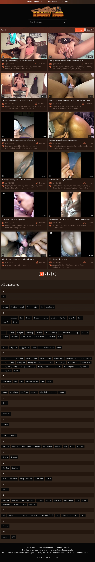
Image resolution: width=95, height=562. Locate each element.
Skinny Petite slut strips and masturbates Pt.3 (19, 60)
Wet (13, 537)
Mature (37, 446)
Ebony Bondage (17, 358)
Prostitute (39, 479)
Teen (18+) (74, 67)
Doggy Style (24, 348)
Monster (80, 446)
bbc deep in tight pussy (58, 259)
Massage (15, 446)
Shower (40, 500)
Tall (4, 515)
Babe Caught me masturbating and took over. (19, 140)
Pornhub (42, 143)
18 (3, 296)
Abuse (56, 558)
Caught (20, 333)
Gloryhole (44, 392)
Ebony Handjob (71, 358)
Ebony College (31, 358)
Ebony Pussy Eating (62, 148)
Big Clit (18, 148)
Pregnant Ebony (26, 479)
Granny (53, 392)
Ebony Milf (21, 362)
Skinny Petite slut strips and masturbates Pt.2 (66, 60)
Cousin (5, 337)
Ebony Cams (63, 2)
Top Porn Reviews (50, 2)
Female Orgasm (10, 67)
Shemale (15, 500)
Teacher (24, 515)
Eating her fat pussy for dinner (60, 180)
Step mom (6, 504)
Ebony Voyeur (83, 366)
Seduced (6, 500)
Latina (76, 265)
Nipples (14, 457)
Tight (76, 515)
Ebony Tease (56, 366)
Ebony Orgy (60, 362)
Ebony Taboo (43, 366)
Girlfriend (24, 392)
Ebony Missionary (17, 188)
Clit (30, 67)
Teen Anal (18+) (47, 515)
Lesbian (8, 146)
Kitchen (5, 425)
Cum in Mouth (39, 337)
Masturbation (16, 69)
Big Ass (54, 106)
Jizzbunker (89, 103)
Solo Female (56, 69)
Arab (28, 307)
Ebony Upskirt (69, 366)
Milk (65, 446)
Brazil (15, 322)
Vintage (5, 526)
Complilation (65, 333)
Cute (7, 227)
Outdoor (15, 468)
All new (29, 2)
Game (5, 392)
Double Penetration (46, 348)
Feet (21, 381)
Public (48, 479)
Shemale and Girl (28, 500)
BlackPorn (42, 64)
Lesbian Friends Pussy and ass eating (63, 140)
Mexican (58, 446)
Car (4, 333)
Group (61, 392)
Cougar (76, 333)
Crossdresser (26, 337)
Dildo (30, 148)
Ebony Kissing (86, 358)
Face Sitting (7, 381)
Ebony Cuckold (45, 358)
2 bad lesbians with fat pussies (13, 219)
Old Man (6, 468)
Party (4, 479)
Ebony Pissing (73, 362)
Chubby (31, 186)
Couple (28, 146)
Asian (36, 307)
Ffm (42, 381)
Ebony (34, 67)
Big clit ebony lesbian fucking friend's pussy (18, 259)
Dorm (34, 348)
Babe (67, 106)
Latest (89, 30)
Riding (5, 489)
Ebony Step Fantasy (28, 366)
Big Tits (72, 318)
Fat (72, 188)
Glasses (34, 392)
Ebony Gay (58, 358)
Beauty (72, 106)
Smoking (57, 500)
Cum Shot (63, 108)
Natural (5, 457)
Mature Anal (47, 446)
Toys (35, 148)
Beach (28, 318)
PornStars (13, 479)
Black (26, 67)
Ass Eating (74, 146)
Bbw (19, 146)
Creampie (14, 337)
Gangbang (14, 392)
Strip (23, 69)
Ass (42, 307)
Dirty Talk (13, 348)
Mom (72, 446)
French (49, 381)
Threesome (66, 515)
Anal (22, 307)
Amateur (20, 67)
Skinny (28, 69)
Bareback (13, 318)
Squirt (84, 500)
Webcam (6, 537)
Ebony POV (29, 188)
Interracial (55, 108)
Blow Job (6, 322)
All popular (38, 2)
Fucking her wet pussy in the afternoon (16, 180)
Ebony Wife (7, 370)
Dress (59, 348)
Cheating (29, 333)
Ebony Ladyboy (8, 362)
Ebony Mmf (49, 362)
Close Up (25, 148)
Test (57, 515)
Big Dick (78, 106)
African (5, 307)
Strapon (16, 504)
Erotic (16, 370)
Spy (77, 500)
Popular (79, 30)
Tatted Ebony (13, 515)
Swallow (32, 504)
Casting (11, 333)
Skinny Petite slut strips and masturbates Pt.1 (18, 100)
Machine (6, 446)
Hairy (4, 403)
